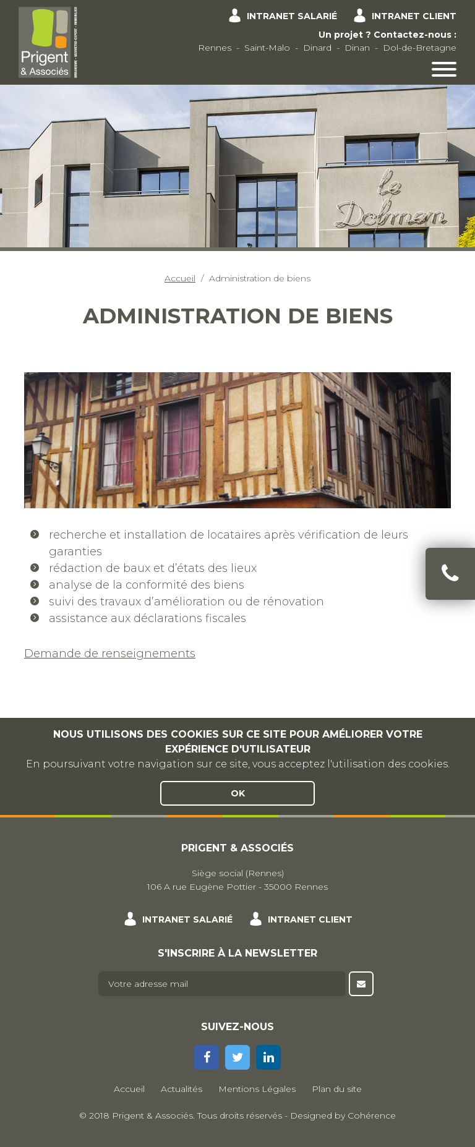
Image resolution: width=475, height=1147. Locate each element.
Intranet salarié (292, 16)
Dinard (317, 47)
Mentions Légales (257, 1088)
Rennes (214, 47)
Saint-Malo (267, 47)
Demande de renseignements (109, 653)
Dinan (357, 47)
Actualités (181, 1088)
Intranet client (414, 16)
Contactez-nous (412, 34)
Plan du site (337, 1088)
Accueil (180, 278)
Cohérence (372, 1115)
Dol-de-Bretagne (419, 47)
